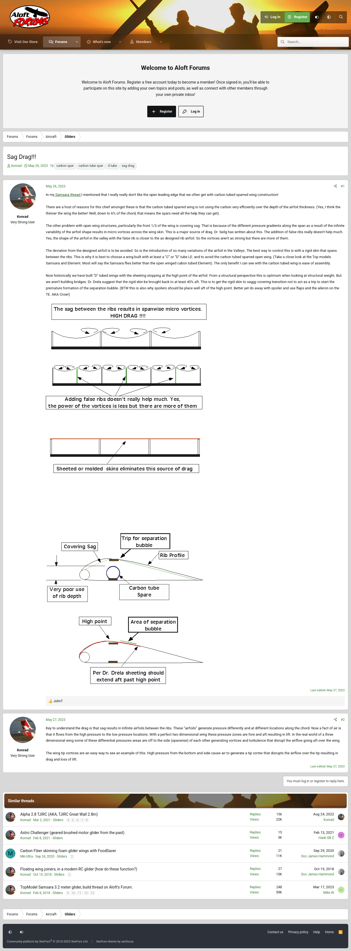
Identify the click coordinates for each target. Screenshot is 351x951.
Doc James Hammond (317, 856)
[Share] (335, 186)
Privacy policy (298, 932)
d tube (112, 166)
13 (92, 893)
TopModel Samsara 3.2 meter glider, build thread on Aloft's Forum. (76, 887)
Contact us (275, 932)
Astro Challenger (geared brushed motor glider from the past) (72, 832)
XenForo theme (106, 941)
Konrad (16, 166)
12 (85, 893)
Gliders (58, 820)
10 (73, 893)
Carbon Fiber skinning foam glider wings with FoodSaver (68, 851)
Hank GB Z (326, 838)
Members (143, 42)
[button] (329, 17)
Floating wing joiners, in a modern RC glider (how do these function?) (78, 869)
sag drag (128, 166)
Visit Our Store (26, 42)
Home (329, 932)
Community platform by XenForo (47, 941)
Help (316, 932)
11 (79, 893)
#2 (343, 720)
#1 (343, 186)
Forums (61, 42)
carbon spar (65, 166)
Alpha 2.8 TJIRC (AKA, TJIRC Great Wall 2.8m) (59, 814)
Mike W (328, 893)
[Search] (341, 17)
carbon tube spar (90, 166)
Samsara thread (68, 195)
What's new (102, 42)
